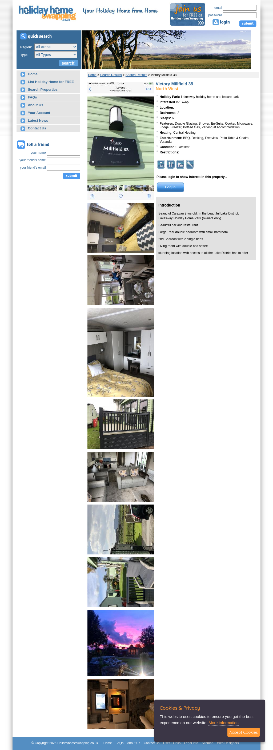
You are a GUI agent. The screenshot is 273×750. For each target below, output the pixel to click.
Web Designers (228, 743)
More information (223, 722)
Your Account (35, 113)
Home (29, 74)
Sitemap (208, 743)
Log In (170, 187)
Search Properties (39, 89)
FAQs (28, 97)
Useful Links (171, 743)
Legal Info (191, 743)
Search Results (111, 75)
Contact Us (33, 128)
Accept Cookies (243, 732)
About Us (31, 105)
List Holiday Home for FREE (47, 82)
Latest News (34, 120)
